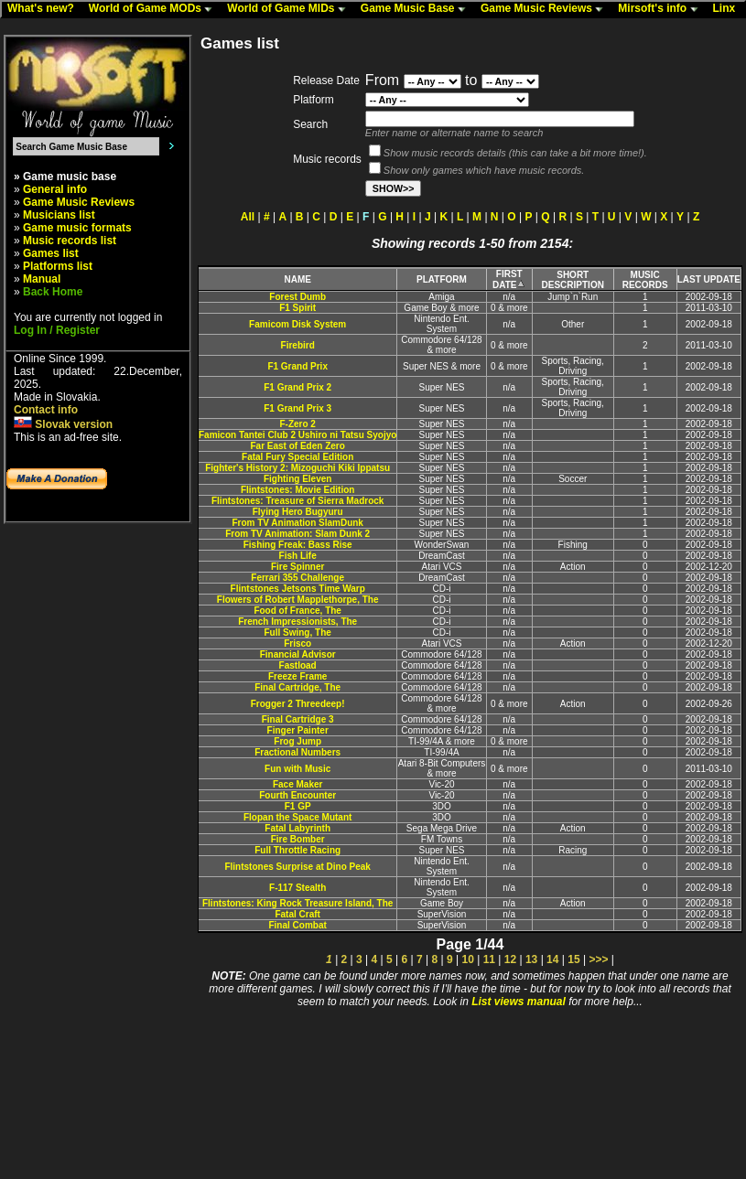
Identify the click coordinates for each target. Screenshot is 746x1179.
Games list (51, 253)
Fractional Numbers (297, 752)
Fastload (298, 665)
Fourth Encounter (297, 795)
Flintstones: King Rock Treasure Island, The (297, 903)
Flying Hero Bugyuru (298, 512)
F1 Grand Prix (297, 366)
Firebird (298, 345)
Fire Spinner (297, 567)
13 (531, 959)
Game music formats (77, 227)
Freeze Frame (297, 676)
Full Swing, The (297, 632)
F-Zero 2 (297, 424)
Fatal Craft (297, 914)
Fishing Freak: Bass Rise (297, 545)
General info (55, 189)
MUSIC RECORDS (645, 280)
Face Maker (297, 784)
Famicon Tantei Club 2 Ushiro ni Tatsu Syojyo (297, 435)
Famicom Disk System (297, 324)
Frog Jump (297, 741)
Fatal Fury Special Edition (297, 457)
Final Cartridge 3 (298, 719)
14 (552, 959)
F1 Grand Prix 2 (297, 387)
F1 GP (298, 806)
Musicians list (59, 215)
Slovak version (63, 424)
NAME (297, 279)
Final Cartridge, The (297, 687)
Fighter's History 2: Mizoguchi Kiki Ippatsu (297, 468)
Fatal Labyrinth (297, 828)
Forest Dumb (297, 297)
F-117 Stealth (297, 888)
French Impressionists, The (297, 621)
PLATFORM (441, 279)
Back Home (52, 291)
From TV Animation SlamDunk (297, 523)
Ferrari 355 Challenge (297, 578)
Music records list (69, 240)
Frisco (297, 643)
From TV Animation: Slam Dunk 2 (297, 534)
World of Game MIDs (290, 9)
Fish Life (298, 556)
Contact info (46, 409)
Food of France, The (297, 611)
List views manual (518, 1001)
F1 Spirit (297, 308)
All (247, 216)
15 (573, 959)
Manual (41, 279)
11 (489, 959)
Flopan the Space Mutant (297, 817)
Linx (728, 9)
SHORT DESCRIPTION (573, 280)
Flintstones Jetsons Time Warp (298, 589)
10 (467, 959)
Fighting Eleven (297, 479)
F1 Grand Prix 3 (297, 408)
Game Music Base (417, 9)
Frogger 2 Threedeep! (298, 704)
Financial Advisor (298, 654)
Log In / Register (57, 330)
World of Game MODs (155, 9)
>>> (598, 959)
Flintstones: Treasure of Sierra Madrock (297, 501)
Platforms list (57, 266)
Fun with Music (297, 769)
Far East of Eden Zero (297, 446)
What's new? (44, 9)
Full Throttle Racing (297, 850)
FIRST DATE (508, 279)
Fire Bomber (298, 839)
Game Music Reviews (546, 9)
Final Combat (297, 925)
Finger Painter (298, 730)
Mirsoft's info (662, 9)
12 (510, 959)
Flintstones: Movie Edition (297, 490)
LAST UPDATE (709, 279)
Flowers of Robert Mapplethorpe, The (298, 600)
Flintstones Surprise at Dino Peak (297, 867)
